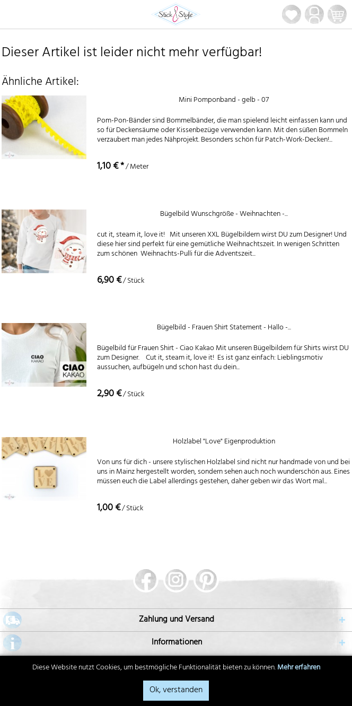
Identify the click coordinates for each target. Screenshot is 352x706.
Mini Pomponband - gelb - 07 (224, 101)
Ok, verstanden (176, 691)
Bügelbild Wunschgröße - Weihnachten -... (224, 216)
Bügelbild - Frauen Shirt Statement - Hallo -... (224, 329)
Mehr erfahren (298, 668)
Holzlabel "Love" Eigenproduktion (224, 443)
